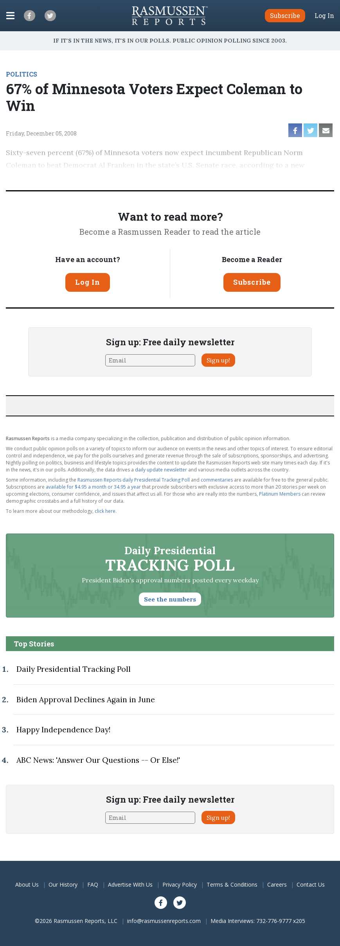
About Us (27, 884)
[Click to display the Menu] (10, 15)
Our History (63, 884)
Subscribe (252, 282)
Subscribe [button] (285, 15)
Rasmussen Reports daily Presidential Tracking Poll (133, 480)
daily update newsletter (161, 469)
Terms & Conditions (232, 884)
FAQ (92, 884)
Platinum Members (279, 494)
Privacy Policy (179, 884)
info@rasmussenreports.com (164, 921)
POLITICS (21, 74)
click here (105, 511)
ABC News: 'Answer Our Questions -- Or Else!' (98, 760)
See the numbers (170, 599)
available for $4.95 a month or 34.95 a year (93, 487)
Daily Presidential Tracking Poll (73, 669)
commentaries (217, 480)
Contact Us (311, 884)
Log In (324, 15)
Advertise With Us (130, 884)
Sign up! (218, 360)
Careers (277, 884)
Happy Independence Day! (63, 729)
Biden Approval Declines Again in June (85, 699)
